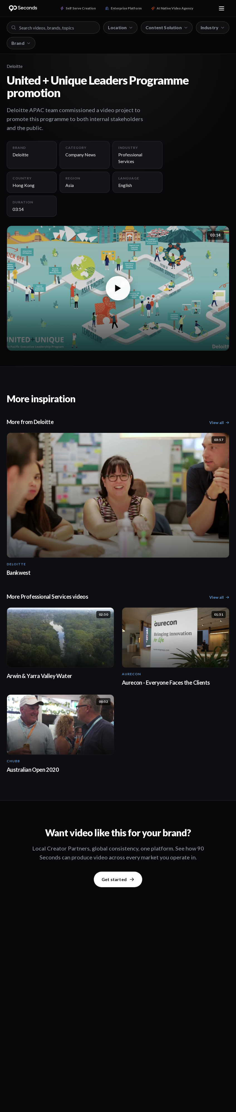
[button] (118, 288)
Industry (213, 27)
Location (120, 27)
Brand (21, 43)
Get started (118, 879)
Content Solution (167, 27)
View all (219, 422)
